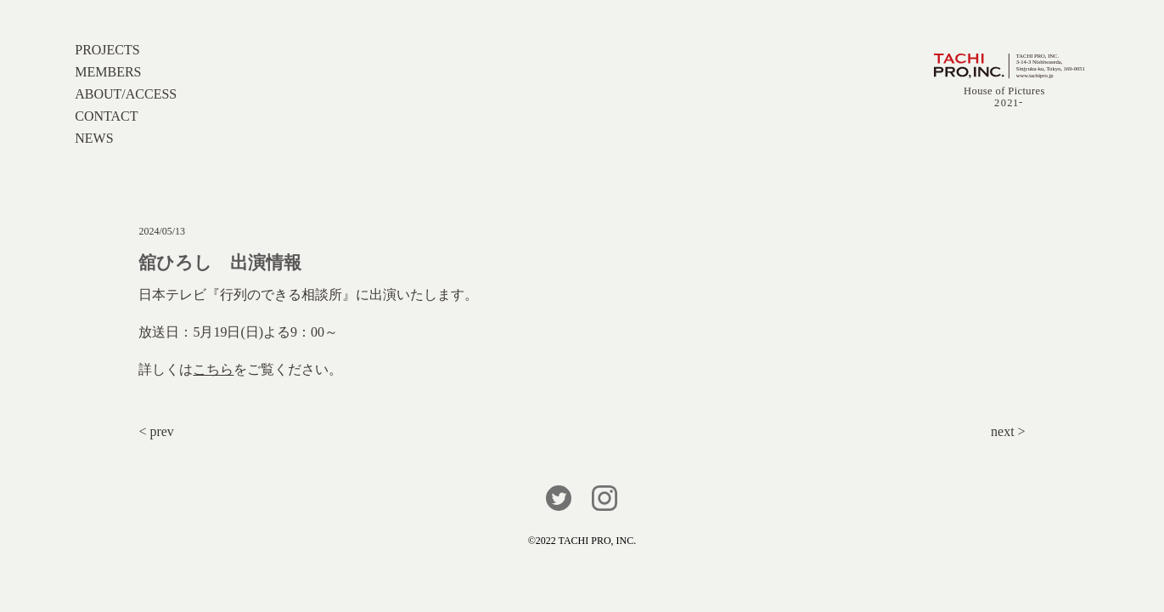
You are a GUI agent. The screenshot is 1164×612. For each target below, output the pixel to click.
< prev (155, 431)
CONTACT (106, 116)
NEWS (94, 138)
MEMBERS (108, 72)
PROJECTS (107, 49)
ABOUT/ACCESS (126, 94)
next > (1008, 431)
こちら (213, 369)
